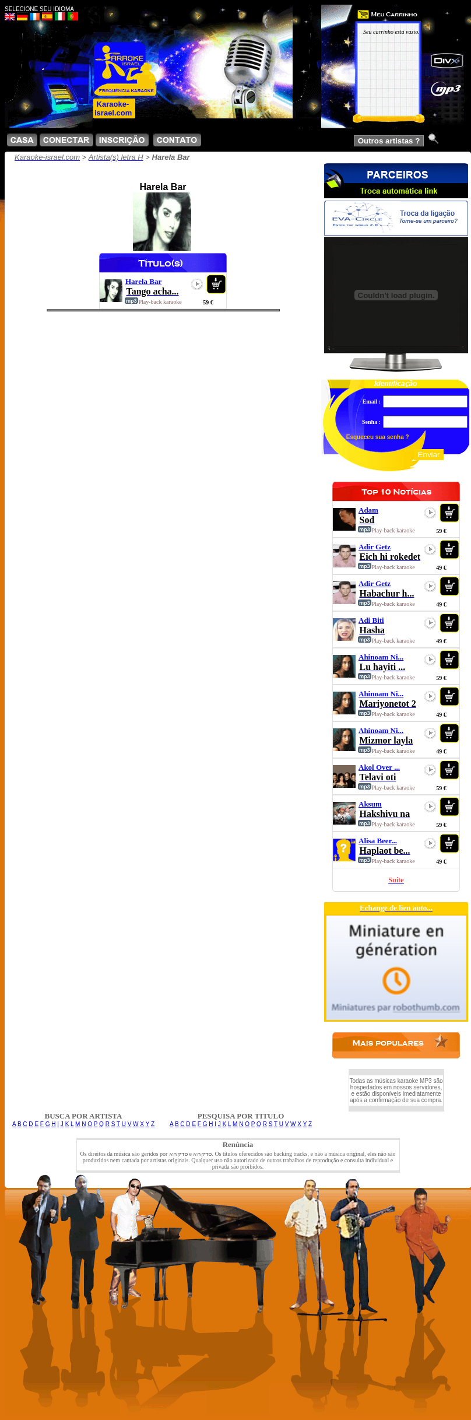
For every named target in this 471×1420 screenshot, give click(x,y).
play (197, 284)
